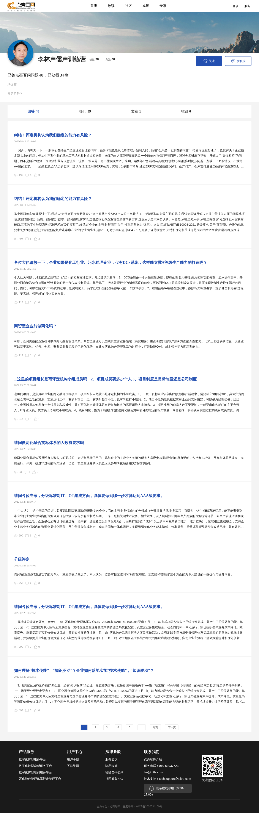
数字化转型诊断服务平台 (35, 766)
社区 (128, 6)
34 (62, 75)
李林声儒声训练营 (62, 59)
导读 (111, 6)
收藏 (186, 111)
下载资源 (73, 766)
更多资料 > (15, 93)
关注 (209, 61)
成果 (145, 6)
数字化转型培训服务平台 (35, 772)
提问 (85, 111)
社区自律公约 (114, 772)
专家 (163, 6)
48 (41, 75)
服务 (247, 6)
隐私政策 (111, 766)
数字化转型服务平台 (32, 759)
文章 (136, 111)
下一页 (172, 727)
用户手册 (73, 759)
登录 (236, 6)
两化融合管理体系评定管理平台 (40, 778)
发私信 (238, 61)
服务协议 (111, 759)
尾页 (155, 727)
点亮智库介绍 (153, 759)
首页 (93, 6)
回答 (33, 111)
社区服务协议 (114, 778)
